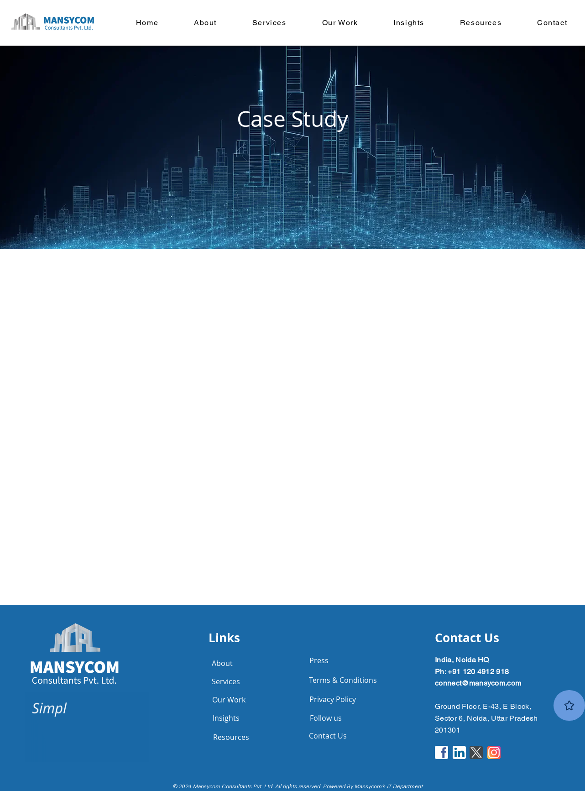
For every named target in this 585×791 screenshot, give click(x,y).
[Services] (225, 681)
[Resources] (230, 737)
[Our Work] (228, 700)
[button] (340, 22)
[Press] (318, 660)
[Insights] (225, 718)
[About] (222, 663)
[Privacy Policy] (332, 699)
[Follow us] (325, 718)
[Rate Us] (569, 705)
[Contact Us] (327, 736)
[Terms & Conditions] (342, 680)
